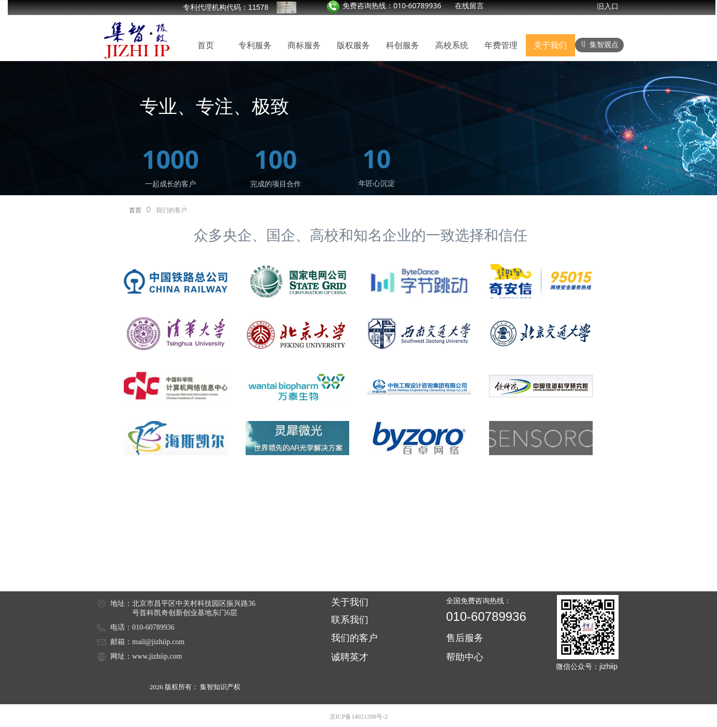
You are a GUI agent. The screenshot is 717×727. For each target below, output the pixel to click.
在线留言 (469, 5)
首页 (135, 210)
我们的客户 (171, 210)
